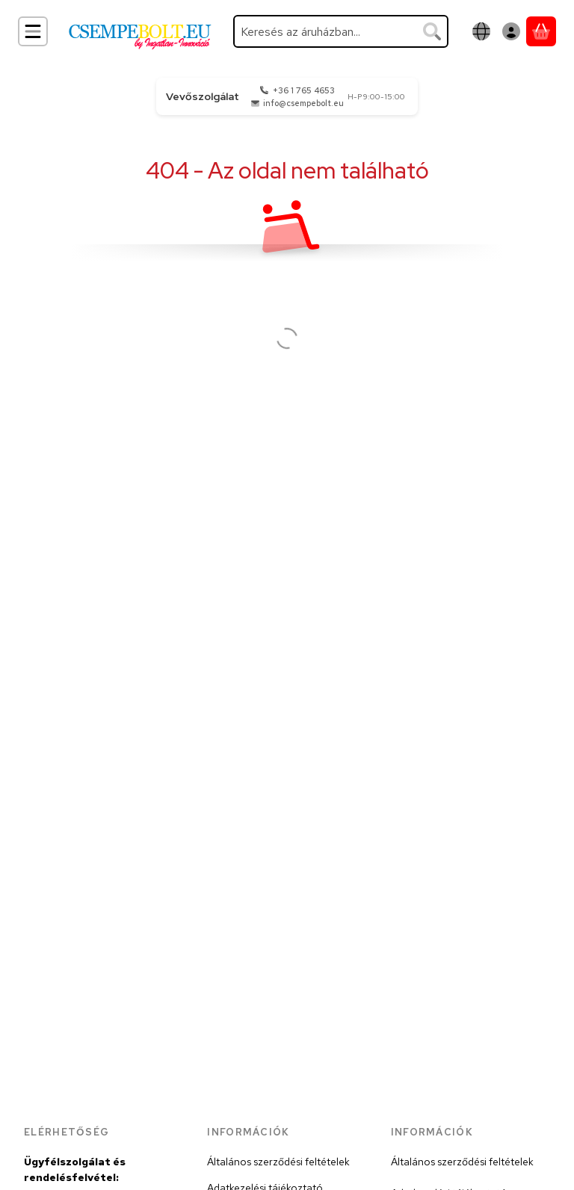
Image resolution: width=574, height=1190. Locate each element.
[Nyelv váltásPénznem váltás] (481, 31)
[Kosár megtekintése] (541, 31)
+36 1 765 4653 (304, 90)
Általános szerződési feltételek (278, 1161)
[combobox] (340, 31)
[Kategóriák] (33, 31)
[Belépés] (511, 31)
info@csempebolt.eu (303, 103)
